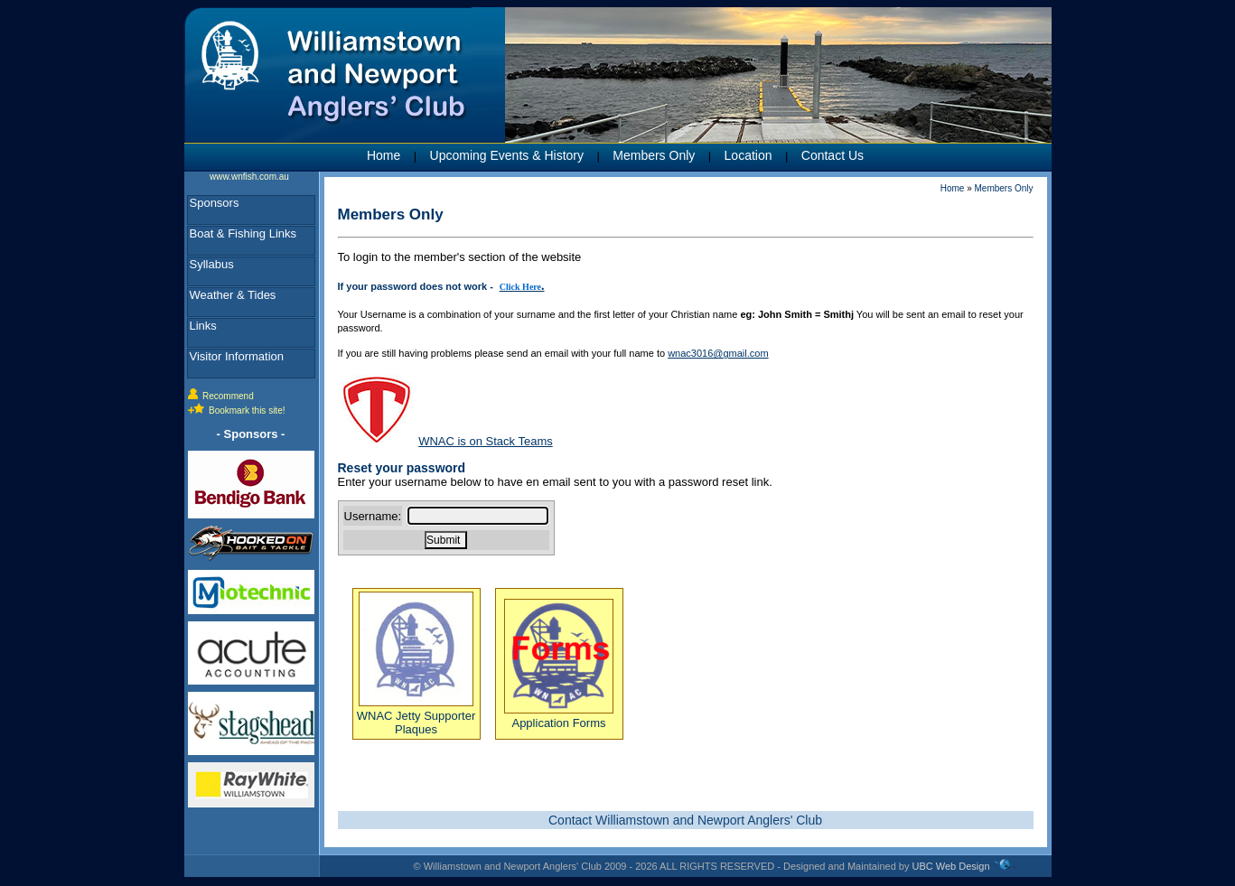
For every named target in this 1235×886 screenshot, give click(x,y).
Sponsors (214, 203)
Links (203, 325)
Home (383, 155)
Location (748, 155)
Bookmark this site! (247, 410)
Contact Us (832, 155)
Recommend (228, 396)
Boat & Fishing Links (243, 233)
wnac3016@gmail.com (718, 353)
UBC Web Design (951, 866)
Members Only (654, 155)
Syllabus (212, 264)
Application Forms (558, 716)
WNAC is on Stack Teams (485, 441)
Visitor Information (237, 356)
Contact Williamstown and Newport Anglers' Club (685, 820)
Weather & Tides (233, 295)
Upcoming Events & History (507, 155)
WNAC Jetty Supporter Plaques (416, 715)
